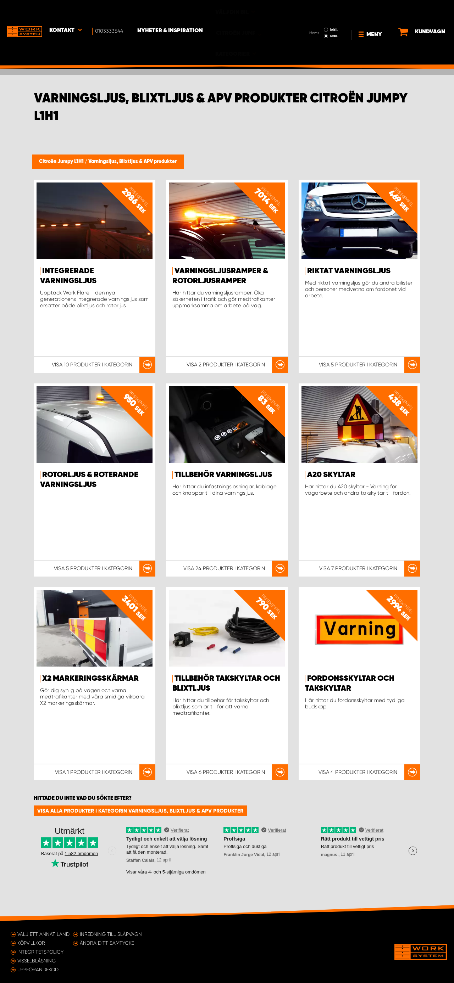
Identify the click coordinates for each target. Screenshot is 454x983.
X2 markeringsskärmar (90, 679)
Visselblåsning (36, 961)
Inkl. (313, 10)
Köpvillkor (31, 943)
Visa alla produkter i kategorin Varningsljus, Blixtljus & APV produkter (140, 811)
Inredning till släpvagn (111, 934)
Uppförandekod (38, 969)
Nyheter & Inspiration (170, 11)
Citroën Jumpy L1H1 (62, 161)
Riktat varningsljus (349, 271)
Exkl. (314, 16)
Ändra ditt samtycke (107, 943)
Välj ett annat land (43, 934)
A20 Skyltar (331, 475)
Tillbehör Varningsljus (223, 475)
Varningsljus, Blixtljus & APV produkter (132, 161)
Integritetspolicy (40, 952)
